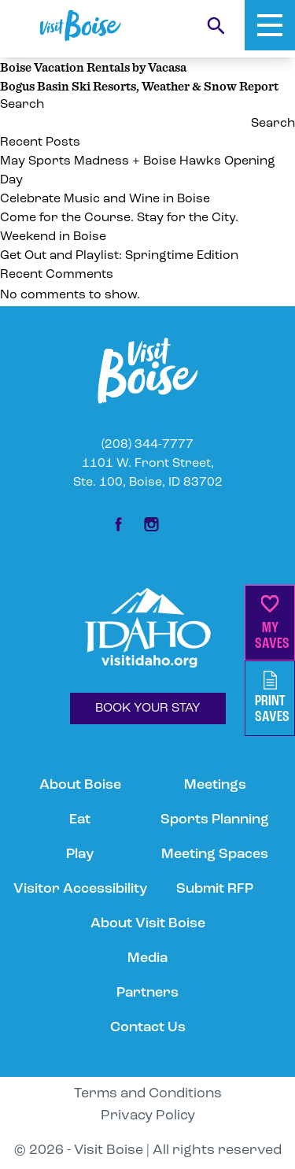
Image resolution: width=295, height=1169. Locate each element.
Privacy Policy (148, 1115)
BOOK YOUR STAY (148, 708)
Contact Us (148, 1027)
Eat (79, 819)
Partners (147, 993)
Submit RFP (214, 889)
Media (147, 958)
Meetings (215, 785)
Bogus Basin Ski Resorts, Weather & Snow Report (139, 85)
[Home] (80, 25)
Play (80, 854)
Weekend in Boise (53, 237)
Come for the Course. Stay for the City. (121, 218)
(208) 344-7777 (147, 444)
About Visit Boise (147, 923)
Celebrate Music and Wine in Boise (105, 199)
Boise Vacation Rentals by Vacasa (93, 66)
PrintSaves (272, 698)
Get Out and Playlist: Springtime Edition (119, 256)
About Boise (80, 785)
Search (22, 104)
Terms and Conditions (148, 1093)
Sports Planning (214, 819)
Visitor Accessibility (80, 889)
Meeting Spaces (214, 854)
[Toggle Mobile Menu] (270, 25)
